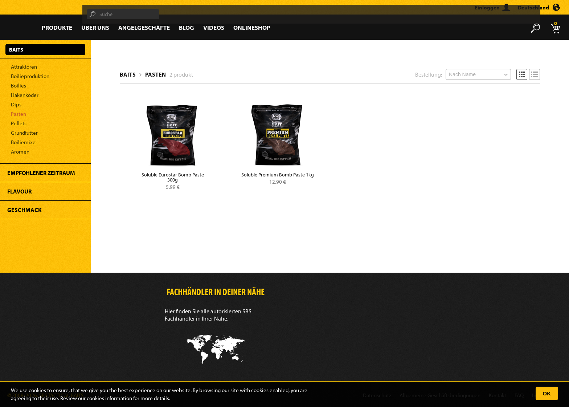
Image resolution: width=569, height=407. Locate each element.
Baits (128, 74)
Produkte (57, 27)
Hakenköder (24, 94)
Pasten (18, 113)
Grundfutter (24, 132)
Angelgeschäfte (144, 27)
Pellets (18, 123)
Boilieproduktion (30, 76)
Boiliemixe (23, 142)
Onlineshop (251, 27)
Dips (16, 104)
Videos (213, 27)
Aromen (20, 151)
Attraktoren (24, 66)
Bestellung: (428, 74)
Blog (186, 27)
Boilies (18, 85)
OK (547, 393)
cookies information (109, 398)
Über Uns (95, 27)
